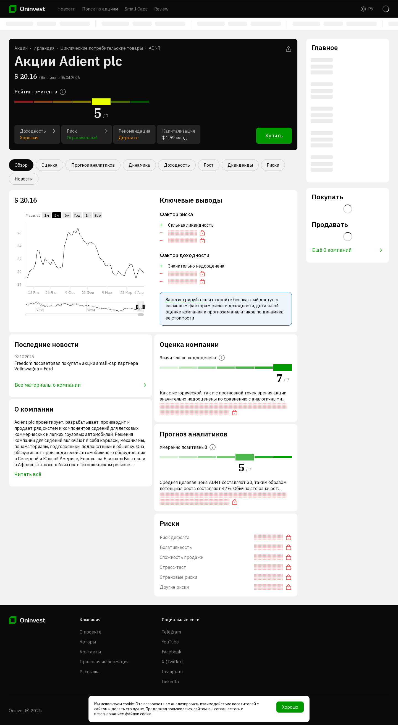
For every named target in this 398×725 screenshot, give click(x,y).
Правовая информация (104, 661)
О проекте (90, 632)
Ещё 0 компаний (347, 250)
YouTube (170, 642)
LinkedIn (170, 681)
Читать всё (27, 474)
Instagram (172, 671)
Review (161, 9)
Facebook (171, 652)
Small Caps (136, 9)
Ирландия (43, 48)
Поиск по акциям (100, 9)
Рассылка (90, 671)
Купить (274, 135)
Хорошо (290, 707)
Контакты (90, 652)
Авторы (88, 642)
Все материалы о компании (80, 385)
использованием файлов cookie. (123, 713)
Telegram (171, 632)
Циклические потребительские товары (101, 48)
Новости (66, 9)
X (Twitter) (172, 661)
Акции (21, 48)
